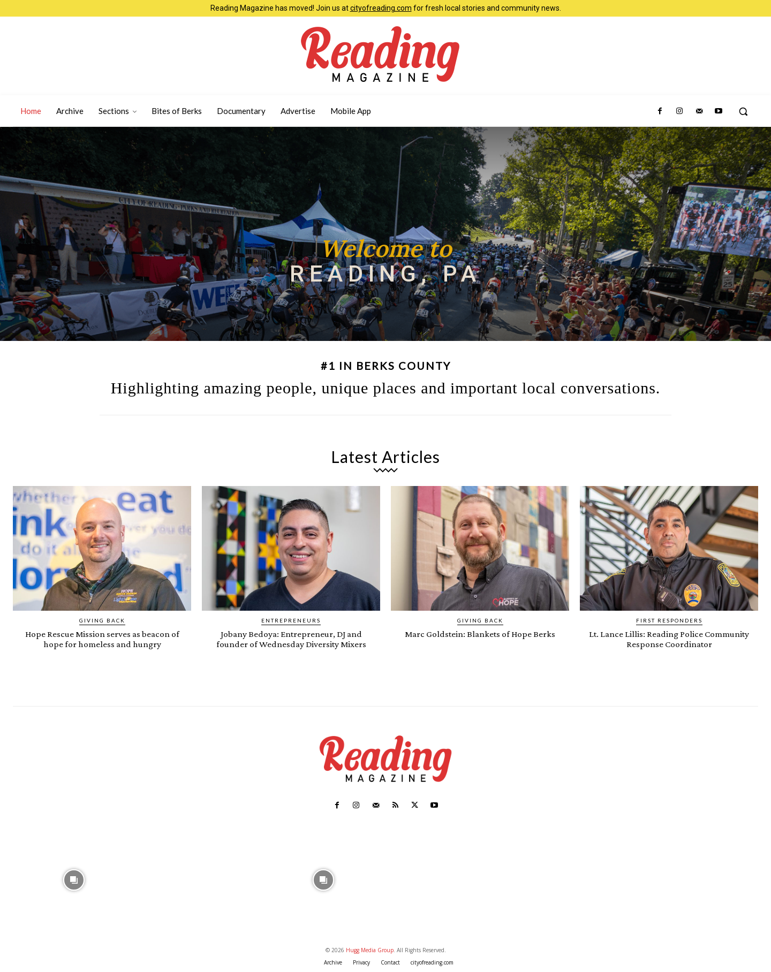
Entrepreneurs (291, 620)
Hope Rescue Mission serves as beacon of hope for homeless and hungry (102, 638)
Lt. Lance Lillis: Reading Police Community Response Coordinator (669, 638)
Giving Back (102, 620)
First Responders (669, 620)
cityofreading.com (381, 8)
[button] (743, 111)
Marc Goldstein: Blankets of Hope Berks (480, 633)
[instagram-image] (74, 878)
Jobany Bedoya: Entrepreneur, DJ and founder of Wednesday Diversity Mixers (291, 638)
